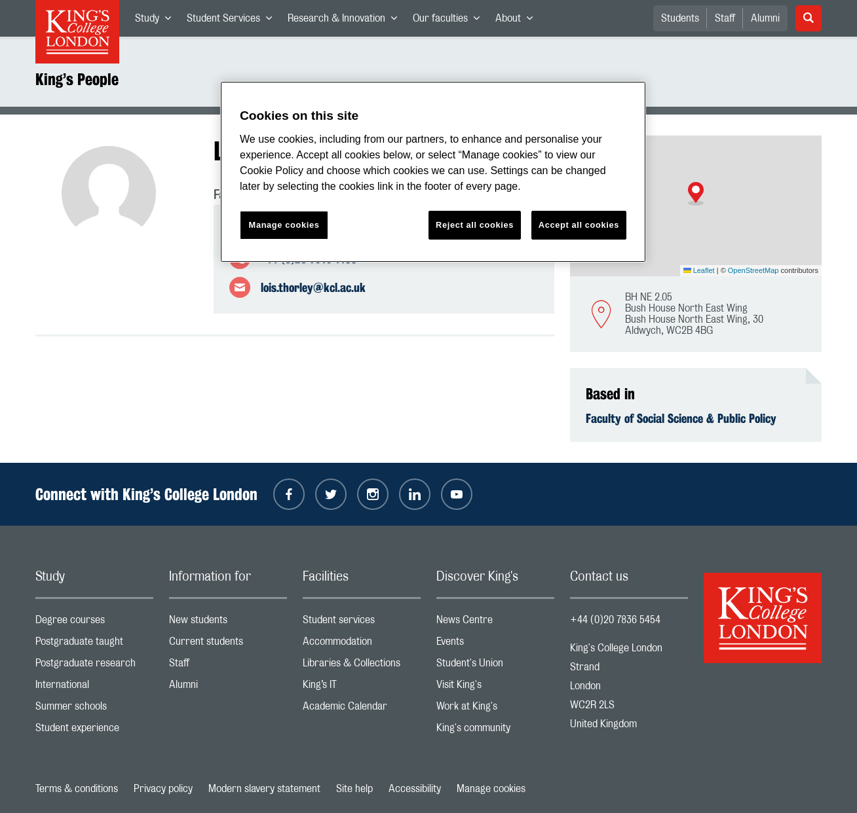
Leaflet (699, 270)
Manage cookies (491, 789)
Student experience (94, 731)
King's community (495, 731)
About (518, 21)
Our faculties (450, 21)
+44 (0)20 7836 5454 (615, 620)
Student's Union (495, 666)
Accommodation (362, 644)
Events (495, 644)
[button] (696, 194)
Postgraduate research (94, 666)
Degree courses (94, 623)
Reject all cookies (475, 225)
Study (157, 21)
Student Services (233, 21)
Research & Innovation (346, 21)
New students (228, 623)
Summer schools (94, 709)
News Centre (495, 623)
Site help (354, 789)
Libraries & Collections (362, 666)
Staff (725, 18)
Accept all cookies (579, 225)
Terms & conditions (76, 789)
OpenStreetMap (753, 270)
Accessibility (415, 789)
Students (680, 18)
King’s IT (362, 687)
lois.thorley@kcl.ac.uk (313, 287)
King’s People (77, 79)
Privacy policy (163, 789)
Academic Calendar (362, 709)
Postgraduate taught (94, 644)
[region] (433, 171)
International (94, 687)
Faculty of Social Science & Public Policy (681, 418)
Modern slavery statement (264, 789)
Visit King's (495, 687)
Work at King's (495, 709)
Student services (362, 623)
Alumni (765, 18)
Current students (228, 644)
